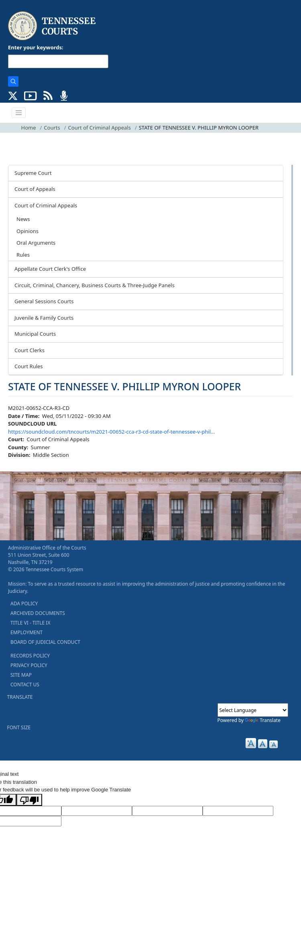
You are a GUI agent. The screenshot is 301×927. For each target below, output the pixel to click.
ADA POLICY (24, 603)
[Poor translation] (29, 800)
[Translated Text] (238, 811)
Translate (263, 720)
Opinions (27, 231)
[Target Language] (96, 811)
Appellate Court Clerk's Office (50, 268)
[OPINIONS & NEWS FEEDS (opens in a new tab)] (48, 95)
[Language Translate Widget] (253, 710)
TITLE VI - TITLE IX (30, 622)
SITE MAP (21, 674)
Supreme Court (33, 172)
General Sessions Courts (44, 301)
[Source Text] (167, 811)
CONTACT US (24, 684)
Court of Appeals (34, 189)
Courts (52, 127)
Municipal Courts (35, 333)
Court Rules (28, 366)
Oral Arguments (35, 242)
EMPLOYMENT (26, 632)
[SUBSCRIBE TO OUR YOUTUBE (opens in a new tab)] (30, 95)
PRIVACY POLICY (28, 665)
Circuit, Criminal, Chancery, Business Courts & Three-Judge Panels (94, 285)
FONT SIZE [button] (19, 727)
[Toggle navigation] (19, 113)
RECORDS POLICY (30, 655)
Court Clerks (29, 350)
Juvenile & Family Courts (43, 317)
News (23, 219)
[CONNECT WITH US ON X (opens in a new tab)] (13, 95)
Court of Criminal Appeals (99, 127)
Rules (23, 254)
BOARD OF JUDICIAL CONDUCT (45, 642)
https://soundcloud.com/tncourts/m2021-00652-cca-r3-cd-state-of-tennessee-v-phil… (111, 431)
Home (28, 127)
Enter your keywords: (35, 47)
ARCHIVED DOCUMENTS (37, 613)
